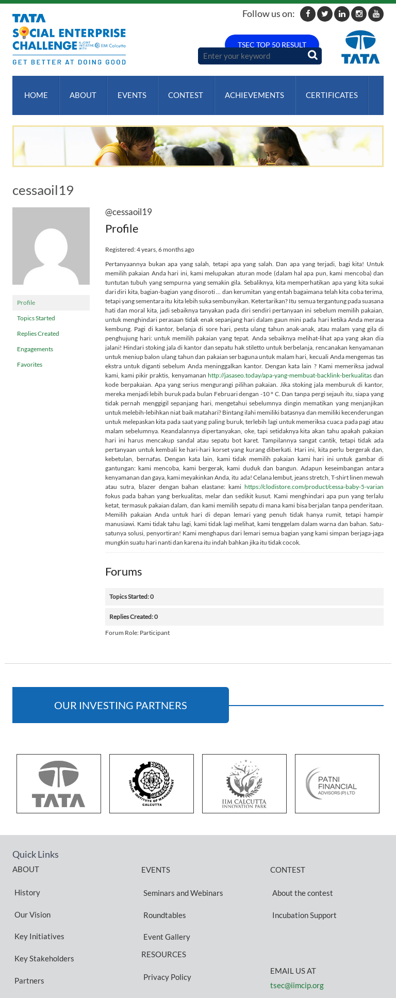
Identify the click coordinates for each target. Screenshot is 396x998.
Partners (27, 926)
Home (34, 90)
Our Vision (30, 889)
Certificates (320, 90)
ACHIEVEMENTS (244, 90)
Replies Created (38, 324)
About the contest (300, 877)
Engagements (35, 339)
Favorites (29, 354)
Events (126, 90)
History (25, 877)
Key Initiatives (37, 901)
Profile (26, 293)
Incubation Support (302, 890)
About (78, 90)
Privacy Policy (165, 932)
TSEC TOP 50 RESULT (272, 44)
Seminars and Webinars (181, 877)
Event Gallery (164, 902)
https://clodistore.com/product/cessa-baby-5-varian (314, 477)
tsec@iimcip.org (297, 955)
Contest (177, 90)
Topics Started (36, 308)
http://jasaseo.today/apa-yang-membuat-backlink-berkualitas (290, 365)
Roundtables (162, 890)
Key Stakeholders (42, 914)
